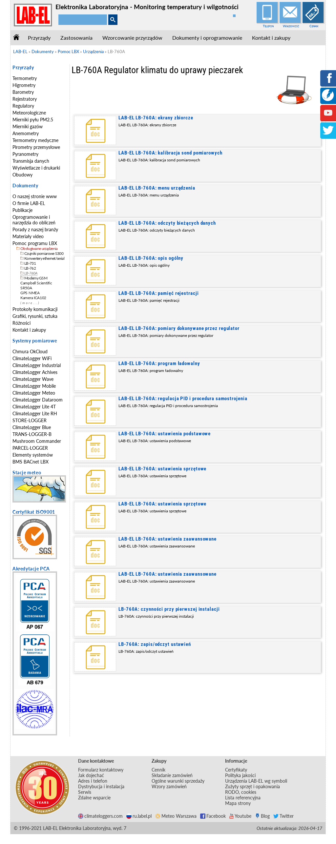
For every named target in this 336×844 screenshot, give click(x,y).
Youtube (240, 816)
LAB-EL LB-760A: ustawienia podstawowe (164, 434)
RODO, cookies (240, 792)
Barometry (23, 92)
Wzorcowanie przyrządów (132, 37)
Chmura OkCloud (30, 351)
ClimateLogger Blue (31, 427)
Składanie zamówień (172, 775)
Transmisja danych (30, 161)
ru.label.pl (139, 816)
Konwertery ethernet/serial (44, 258)
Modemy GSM (35, 278)
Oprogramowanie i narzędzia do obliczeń (33, 219)
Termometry (24, 78)
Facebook (213, 816)
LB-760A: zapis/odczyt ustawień (154, 644)
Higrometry (23, 85)
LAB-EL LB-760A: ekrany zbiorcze (155, 118)
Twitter (283, 816)
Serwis (84, 792)
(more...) (30, 303)
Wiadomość (291, 26)
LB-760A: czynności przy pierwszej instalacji (169, 609)
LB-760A (30, 273)
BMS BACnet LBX (30, 461)
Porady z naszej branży (35, 229)
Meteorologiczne (29, 112)
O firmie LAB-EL (28, 203)
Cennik (314, 26)
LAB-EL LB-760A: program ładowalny (159, 363)
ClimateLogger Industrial (36, 365)
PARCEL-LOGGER (30, 448)
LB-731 (30, 263)
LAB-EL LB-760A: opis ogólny (150, 258)
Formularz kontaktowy (100, 769)
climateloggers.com (100, 816)
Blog (262, 816)
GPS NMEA (30, 292)
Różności (21, 323)
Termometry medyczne (35, 140)
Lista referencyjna (243, 797)
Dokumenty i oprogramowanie (207, 37)
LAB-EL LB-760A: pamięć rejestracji (158, 293)
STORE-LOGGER (29, 420)
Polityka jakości (240, 775)
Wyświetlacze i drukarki (36, 168)
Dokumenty (25, 185)
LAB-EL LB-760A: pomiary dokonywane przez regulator (179, 328)
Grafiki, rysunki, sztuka (34, 316)
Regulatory (23, 106)
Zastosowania (76, 37)
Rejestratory (24, 99)
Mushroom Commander (36, 441)
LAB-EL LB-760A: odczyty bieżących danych (167, 223)
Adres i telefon (92, 781)
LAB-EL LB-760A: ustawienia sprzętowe (162, 469)
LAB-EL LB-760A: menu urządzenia (156, 188)
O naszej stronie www (34, 196)
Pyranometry (25, 154)
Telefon (268, 26)
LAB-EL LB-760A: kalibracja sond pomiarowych (170, 153)
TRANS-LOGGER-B (32, 434)
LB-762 (30, 268)
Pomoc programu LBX (34, 243)
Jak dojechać (91, 775)
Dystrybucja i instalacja (101, 786)
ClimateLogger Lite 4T (34, 406)
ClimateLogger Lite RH (34, 413)
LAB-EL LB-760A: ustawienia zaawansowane (167, 539)
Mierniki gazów (27, 126)
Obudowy (22, 174)
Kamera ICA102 (33, 297)
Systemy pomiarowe (34, 340)
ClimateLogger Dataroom (37, 399)
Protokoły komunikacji (34, 309)
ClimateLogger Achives (34, 372)
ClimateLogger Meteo (33, 393)
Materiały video (28, 236)
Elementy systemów (32, 455)
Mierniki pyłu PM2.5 (32, 119)
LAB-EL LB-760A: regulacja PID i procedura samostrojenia (182, 398)
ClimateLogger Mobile (34, 386)
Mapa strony (238, 803)
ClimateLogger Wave (32, 379)
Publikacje (22, 210)
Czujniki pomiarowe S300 (43, 253)
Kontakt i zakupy (271, 37)
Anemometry (25, 133)
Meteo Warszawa (176, 816)
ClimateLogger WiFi (32, 358)
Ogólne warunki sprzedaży (178, 781)
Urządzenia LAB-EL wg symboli (256, 781)
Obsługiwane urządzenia (39, 248)
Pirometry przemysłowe (36, 147)
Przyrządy (39, 37)
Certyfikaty (236, 769)
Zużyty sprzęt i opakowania (252, 786)
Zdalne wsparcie (94, 797)
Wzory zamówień (169, 786)
